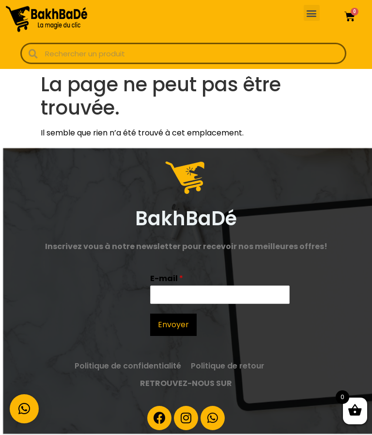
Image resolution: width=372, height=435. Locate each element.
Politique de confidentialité (128, 365)
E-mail (166, 279)
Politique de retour (227, 365)
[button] (312, 13)
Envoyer (173, 324)
